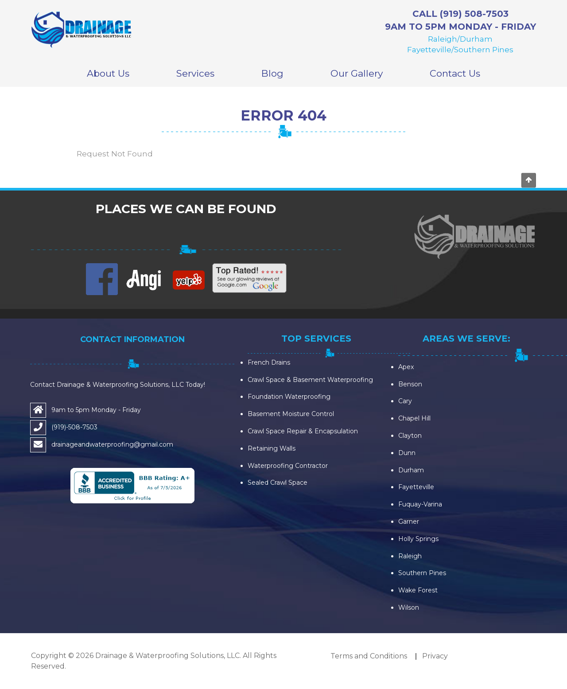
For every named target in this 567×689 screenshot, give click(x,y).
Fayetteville (416, 487)
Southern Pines (422, 573)
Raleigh (410, 556)
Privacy (435, 656)
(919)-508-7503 (74, 427)
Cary (405, 401)
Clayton (410, 436)
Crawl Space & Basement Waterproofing (310, 380)
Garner (408, 522)
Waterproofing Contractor (288, 466)
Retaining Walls (271, 448)
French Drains (269, 362)
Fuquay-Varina (420, 504)
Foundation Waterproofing (289, 397)
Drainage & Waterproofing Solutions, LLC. (168, 655)
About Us (108, 73)
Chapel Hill (414, 418)
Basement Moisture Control (291, 414)
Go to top (528, 180)
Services (195, 73)
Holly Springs (418, 539)
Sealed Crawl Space (277, 483)
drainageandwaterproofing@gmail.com (112, 444)
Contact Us (455, 73)
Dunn (407, 453)
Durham (411, 470)
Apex (406, 367)
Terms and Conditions (368, 656)
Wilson (408, 607)
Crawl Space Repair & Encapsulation (303, 431)
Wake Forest (418, 590)
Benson (410, 384)
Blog (272, 73)
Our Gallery (356, 73)
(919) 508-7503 (474, 13)
